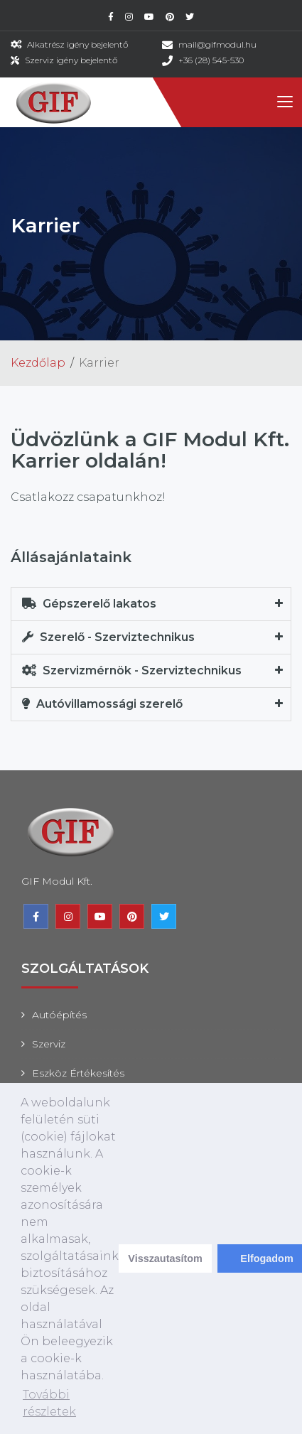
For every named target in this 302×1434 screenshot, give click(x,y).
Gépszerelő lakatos (89, 603)
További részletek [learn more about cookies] (49, 1403)
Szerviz (48, 1043)
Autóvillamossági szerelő (102, 704)
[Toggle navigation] (284, 102)
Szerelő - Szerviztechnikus (108, 637)
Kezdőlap (38, 363)
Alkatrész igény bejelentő (77, 44)
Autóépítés (59, 1014)
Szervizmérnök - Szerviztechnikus (132, 670)
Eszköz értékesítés (78, 1073)
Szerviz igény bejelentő (71, 60)
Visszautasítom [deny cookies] (165, 1258)
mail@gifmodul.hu (217, 44)
